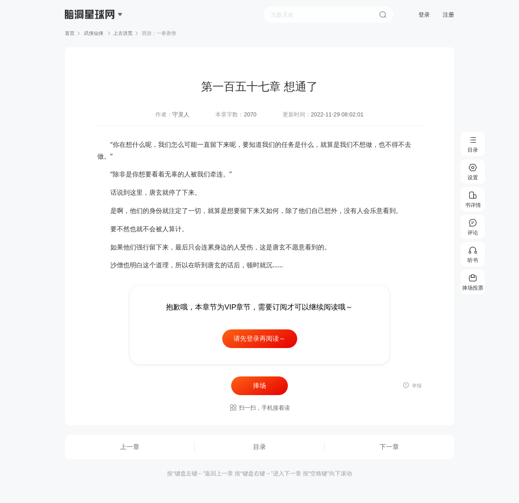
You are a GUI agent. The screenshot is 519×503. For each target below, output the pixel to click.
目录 (259, 446)
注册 (448, 14)
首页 (70, 33)
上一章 (129, 446)
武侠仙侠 (94, 33)
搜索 (383, 15)
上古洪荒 (123, 33)
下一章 (389, 446)
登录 (424, 14)
